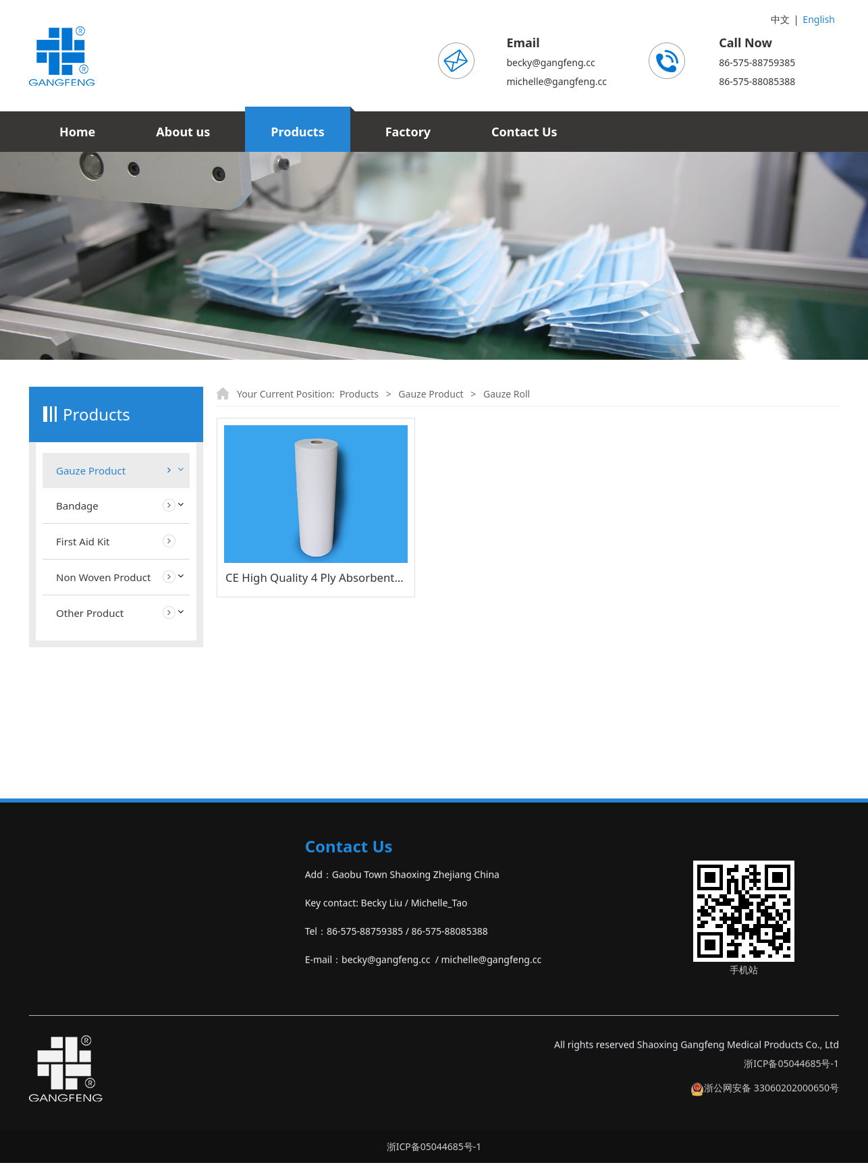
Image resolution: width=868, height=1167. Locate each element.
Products (297, 132)
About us (183, 132)
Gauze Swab (83, 503)
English (819, 19)
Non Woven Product (103, 706)
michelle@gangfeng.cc (556, 81)
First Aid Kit (83, 670)
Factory (408, 132)
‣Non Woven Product (75, 976)
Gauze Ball (79, 600)
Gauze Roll (79, 527)
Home (77, 132)
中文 (780, 19)
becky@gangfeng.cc (550, 62)
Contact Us (524, 132)
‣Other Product (62, 1004)
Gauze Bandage (91, 576)
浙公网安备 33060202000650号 (764, 1104)
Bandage (77, 634)
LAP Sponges (84, 551)
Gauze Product (91, 470)
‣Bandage (50, 919)
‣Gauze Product (63, 891)
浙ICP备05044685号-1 (791, 1080)
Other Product (90, 742)
